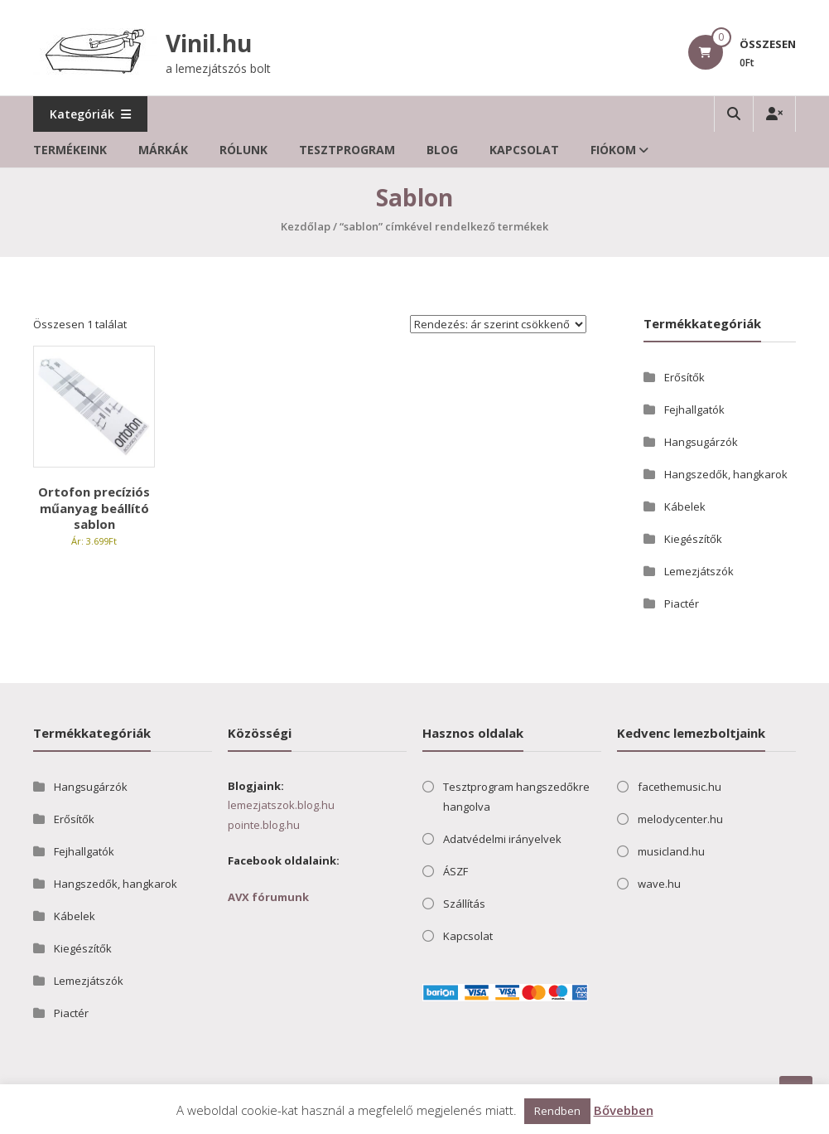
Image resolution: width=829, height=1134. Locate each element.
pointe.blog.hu (264, 824)
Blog (442, 150)
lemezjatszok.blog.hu (281, 804)
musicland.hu (671, 851)
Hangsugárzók (701, 441)
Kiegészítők (693, 538)
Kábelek (685, 506)
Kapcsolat (524, 150)
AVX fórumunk (268, 896)
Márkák (163, 150)
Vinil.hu (209, 43)
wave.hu (659, 883)
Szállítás (464, 903)
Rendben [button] (557, 1110)
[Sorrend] (498, 324)
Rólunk (243, 150)
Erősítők (684, 377)
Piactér (681, 603)
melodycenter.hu (680, 819)
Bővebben (623, 1110)
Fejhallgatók (694, 409)
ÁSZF (455, 871)
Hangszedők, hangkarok (726, 474)
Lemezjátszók (699, 571)
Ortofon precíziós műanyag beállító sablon (94, 507)
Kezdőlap (305, 226)
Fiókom (613, 150)
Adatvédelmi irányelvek (502, 838)
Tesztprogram (347, 150)
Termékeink (70, 150)
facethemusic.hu (679, 786)
